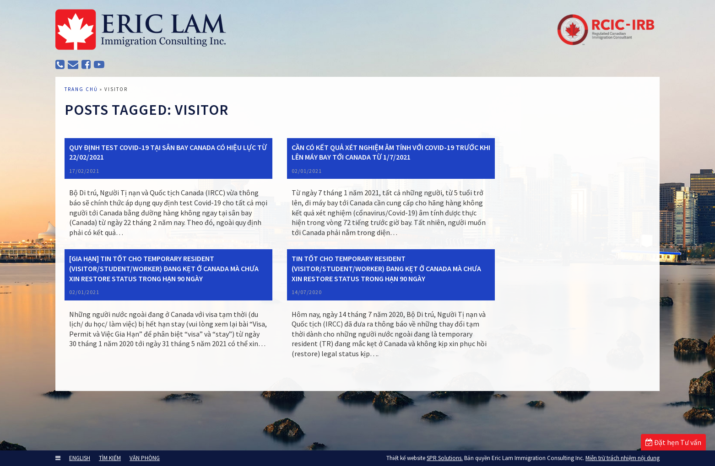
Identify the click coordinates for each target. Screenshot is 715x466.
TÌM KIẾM (110, 458)
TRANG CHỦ (90, 112)
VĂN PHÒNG (145, 458)
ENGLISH (79, 458)
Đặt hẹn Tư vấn (673, 442)
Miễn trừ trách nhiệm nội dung (622, 458)
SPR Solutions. (445, 458)
